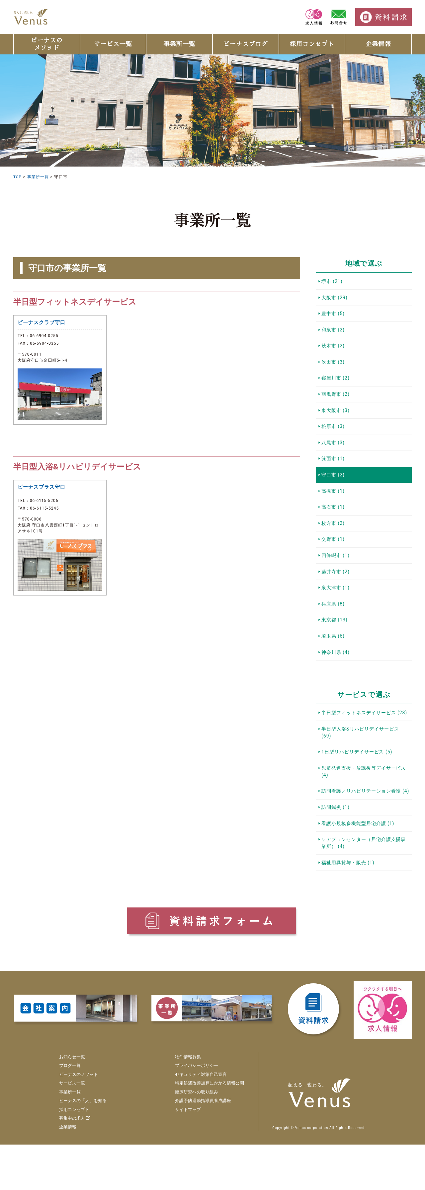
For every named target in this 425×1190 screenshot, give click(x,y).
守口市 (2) (334, 492)
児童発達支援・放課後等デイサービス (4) (364, 810)
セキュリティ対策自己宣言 (197, 1120)
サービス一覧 (113, 44)
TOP (17, 177)
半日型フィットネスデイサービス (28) (365, 746)
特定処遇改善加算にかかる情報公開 (207, 1128)
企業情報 (378, 44)
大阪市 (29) (335, 299)
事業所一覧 (179, 44)
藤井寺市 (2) (336, 597)
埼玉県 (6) (334, 667)
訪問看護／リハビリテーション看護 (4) (366, 830)
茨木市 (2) (334, 352)
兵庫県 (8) (334, 632)
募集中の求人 (76, 1163)
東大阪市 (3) (336, 422)
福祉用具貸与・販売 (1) (349, 907)
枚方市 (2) (334, 544)
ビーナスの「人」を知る (84, 1146)
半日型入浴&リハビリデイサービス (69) (361, 767)
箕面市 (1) (334, 474)
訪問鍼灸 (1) (336, 848)
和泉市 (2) (334, 334)
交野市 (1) (334, 562)
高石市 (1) (334, 527)
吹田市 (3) (334, 369)
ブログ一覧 (70, 1111)
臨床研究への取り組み (193, 1137)
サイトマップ (184, 1154)
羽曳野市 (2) (336, 404)
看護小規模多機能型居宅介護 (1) (358, 865)
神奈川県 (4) (336, 684)
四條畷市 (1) (336, 579)
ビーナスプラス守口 (43, 489)
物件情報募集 (184, 1102)
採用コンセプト (312, 44)
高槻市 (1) (334, 509)
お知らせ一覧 (73, 1102)
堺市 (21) (332, 282)
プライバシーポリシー (193, 1111)
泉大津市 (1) (336, 614)
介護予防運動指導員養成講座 (200, 1146)
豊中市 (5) (334, 317)
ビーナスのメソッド (46, 44)
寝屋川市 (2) (336, 387)
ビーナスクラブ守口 (43, 323)
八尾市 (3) (334, 457)
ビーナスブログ (245, 44)
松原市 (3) (334, 439)
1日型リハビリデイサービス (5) (357, 788)
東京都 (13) (335, 649)
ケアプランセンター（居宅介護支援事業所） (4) (364, 886)
